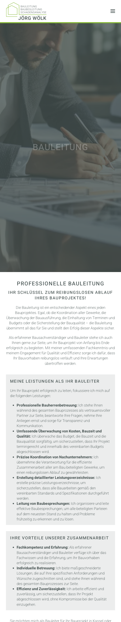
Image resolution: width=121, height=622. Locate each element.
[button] (113, 11)
